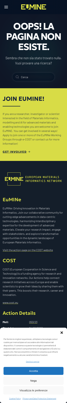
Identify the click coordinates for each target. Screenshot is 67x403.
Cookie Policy (15, 398)
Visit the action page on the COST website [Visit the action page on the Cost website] (28, 249)
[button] (61, 332)
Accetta (33, 370)
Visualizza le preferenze (34, 390)
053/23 (33, 321)
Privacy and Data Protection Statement (39, 398)
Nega (33, 380)
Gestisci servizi (32, 361)
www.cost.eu (10, 302)
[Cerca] (33, 77)
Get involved (15, 151)
